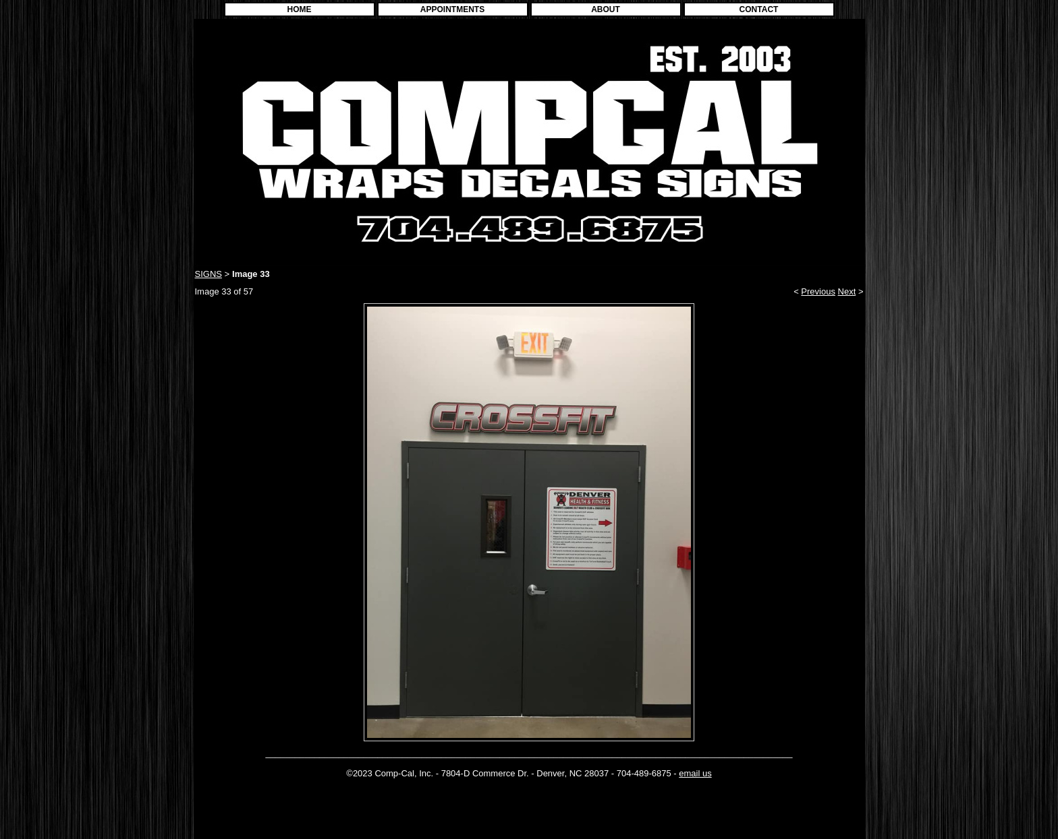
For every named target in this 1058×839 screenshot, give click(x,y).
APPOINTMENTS (452, 9)
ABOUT (605, 9)
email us (695, 773)
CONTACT (759, 9)
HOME (299, 9)
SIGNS (208, 274)
